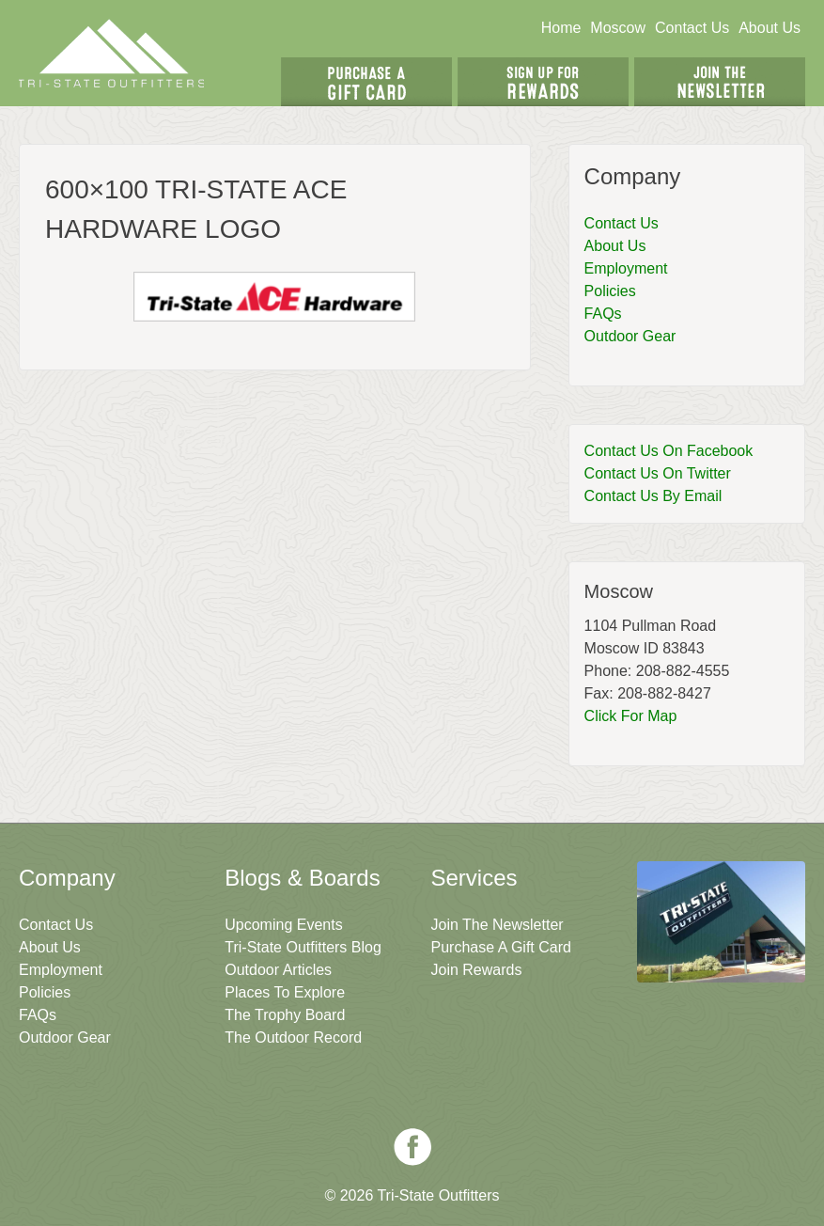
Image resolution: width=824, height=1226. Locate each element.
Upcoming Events (283, 925)
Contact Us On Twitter (657, 473)
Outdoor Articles (278, 970)
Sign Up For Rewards (543, 81)
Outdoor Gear (630, 336)
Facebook (412, 1147)
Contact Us (692, 28)
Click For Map (630, 716)
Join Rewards (476, 970)
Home (561, 28)
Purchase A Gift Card (501, 947)
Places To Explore (285, 992)
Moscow (617, 28)
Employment (626, 268)
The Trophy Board (285, 1015)
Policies (610, 291)
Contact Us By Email (653, 496)
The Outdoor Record (293, 1037)
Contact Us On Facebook (669, 451)
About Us (769, 28)
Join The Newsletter (719, 81)
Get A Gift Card (366, 81)
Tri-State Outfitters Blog (303, 947)
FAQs (603, 314)
